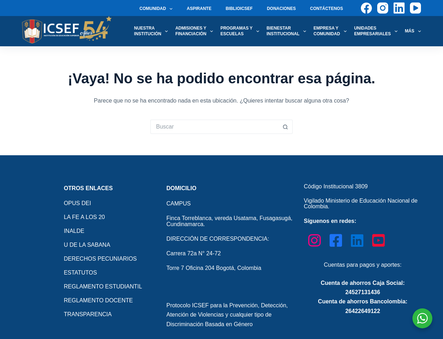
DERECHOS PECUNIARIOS (100, 259)
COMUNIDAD (157, 9)
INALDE (74, 231)
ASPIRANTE (199, 8)
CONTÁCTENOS (326, 8)
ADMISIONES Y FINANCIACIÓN (195, 31)
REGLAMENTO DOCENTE (98, 300)
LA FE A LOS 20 (84, 217)
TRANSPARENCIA (88, 314)
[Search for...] (214, 127)
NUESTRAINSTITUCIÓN (152, 31)
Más (413, 31)
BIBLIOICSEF (239, 8)
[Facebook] (366, 8)
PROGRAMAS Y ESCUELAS (241, 31)
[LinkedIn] (399, 8)
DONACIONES (281, 8)
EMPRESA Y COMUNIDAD (331, 31)
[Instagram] (382, 8)
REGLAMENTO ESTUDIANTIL (103, 286)
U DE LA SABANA (87, 245)
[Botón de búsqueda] (285, 127)
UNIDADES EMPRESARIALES (377, 31)
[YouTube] (415, 8)
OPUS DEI (77, 203)
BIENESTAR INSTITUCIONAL (288, 31)
